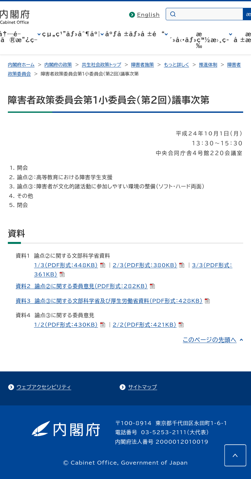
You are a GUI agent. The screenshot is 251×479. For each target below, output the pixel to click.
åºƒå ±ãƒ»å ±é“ (135, 34)
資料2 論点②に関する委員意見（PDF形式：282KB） (85, 286)
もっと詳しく (176, 64)
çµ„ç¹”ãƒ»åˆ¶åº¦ (71, 34)
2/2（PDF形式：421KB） (148, 324)
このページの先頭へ (210, 340)
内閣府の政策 (58, 64)
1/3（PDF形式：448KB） (69, 265)
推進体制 (208, 64)
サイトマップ (142, 387)
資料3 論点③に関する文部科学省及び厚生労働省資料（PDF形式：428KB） (113, 300)
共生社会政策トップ (101, 64)
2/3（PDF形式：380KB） (148, 265)
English (148, 14)
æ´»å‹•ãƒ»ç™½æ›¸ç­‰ (199, 40)
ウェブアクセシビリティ (44, 387)
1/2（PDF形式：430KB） (69, 324)
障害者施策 (142, 64)
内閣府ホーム (21, 64)
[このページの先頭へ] (235, 455)
